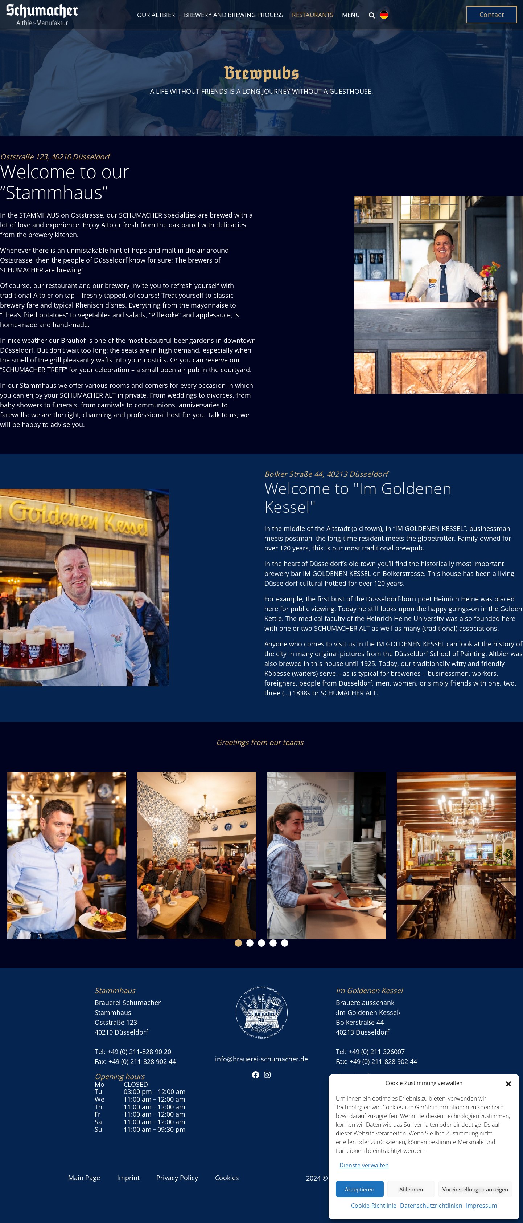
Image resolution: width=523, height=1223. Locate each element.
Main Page (84, 1177)
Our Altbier (156, 15)
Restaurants (312, 15)
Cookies (227, 1177)
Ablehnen (411, 1189)
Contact (491, 14)
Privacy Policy (177, 1177)
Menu (351, 15)
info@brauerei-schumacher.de (261, 1059)
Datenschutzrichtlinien (431, 1206)
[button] (508, 1083)
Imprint (128, 1177)
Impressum (481, 1206)
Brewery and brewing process (233, 15)
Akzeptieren (359, 1189)
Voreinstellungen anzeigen (475, 1189)
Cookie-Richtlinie (373, 1206)
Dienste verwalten (364, 1165)
